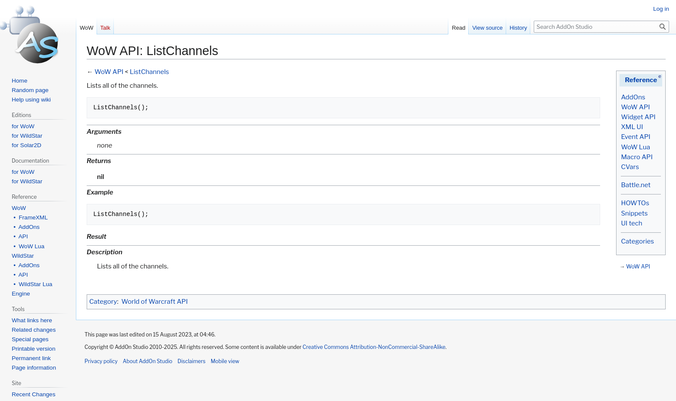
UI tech (631, 223)
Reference (641, 80)
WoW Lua (635, 147)
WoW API (635, 107)
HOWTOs (635, 203)
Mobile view (225, 361)
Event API (635, 137)
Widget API (638, 117)
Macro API (636, 157)
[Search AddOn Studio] (601, 27)
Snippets (634, 213)
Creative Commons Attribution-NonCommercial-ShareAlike (374, 347)
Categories (637, 241)
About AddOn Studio (147, 361)
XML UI (632, 127)
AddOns (633, 97)
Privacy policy (101, 361)
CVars (630, 167)
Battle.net (636, 185)
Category (103, 301)
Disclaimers (192, 361)
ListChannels (149, 72)
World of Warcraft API (155, 301)
